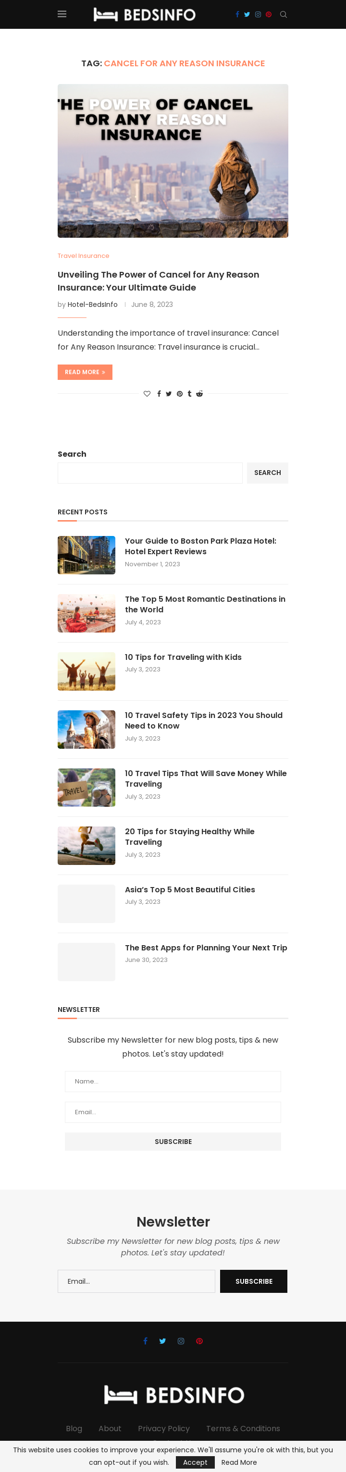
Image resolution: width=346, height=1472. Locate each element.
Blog (74, 1428)
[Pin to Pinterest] (180, 394)
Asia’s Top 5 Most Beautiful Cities (190, 890)
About (110, 1428)
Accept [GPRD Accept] (195, 1462)
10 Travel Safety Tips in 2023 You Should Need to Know (204, 720)
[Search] (283, 14)
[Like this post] (147, 394)
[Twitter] (247, 14)
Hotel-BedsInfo (93, 304)
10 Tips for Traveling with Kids (183, 657)
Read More (239, 1462)
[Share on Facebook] (159, 394)
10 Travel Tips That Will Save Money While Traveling (206, 779)
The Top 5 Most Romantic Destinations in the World (205, 604)
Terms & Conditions (243, 1428)
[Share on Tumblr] (189, 394)
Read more (85, 372)
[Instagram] (258, 14)
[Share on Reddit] (199, 394)
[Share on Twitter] (169, 394)
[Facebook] (237, 14)
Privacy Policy (164, 1428)
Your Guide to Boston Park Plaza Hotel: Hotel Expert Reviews (200, 546)
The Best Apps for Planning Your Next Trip (206, 948)
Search (72, 454)
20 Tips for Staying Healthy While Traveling (190, 837)
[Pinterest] (269, 14)
